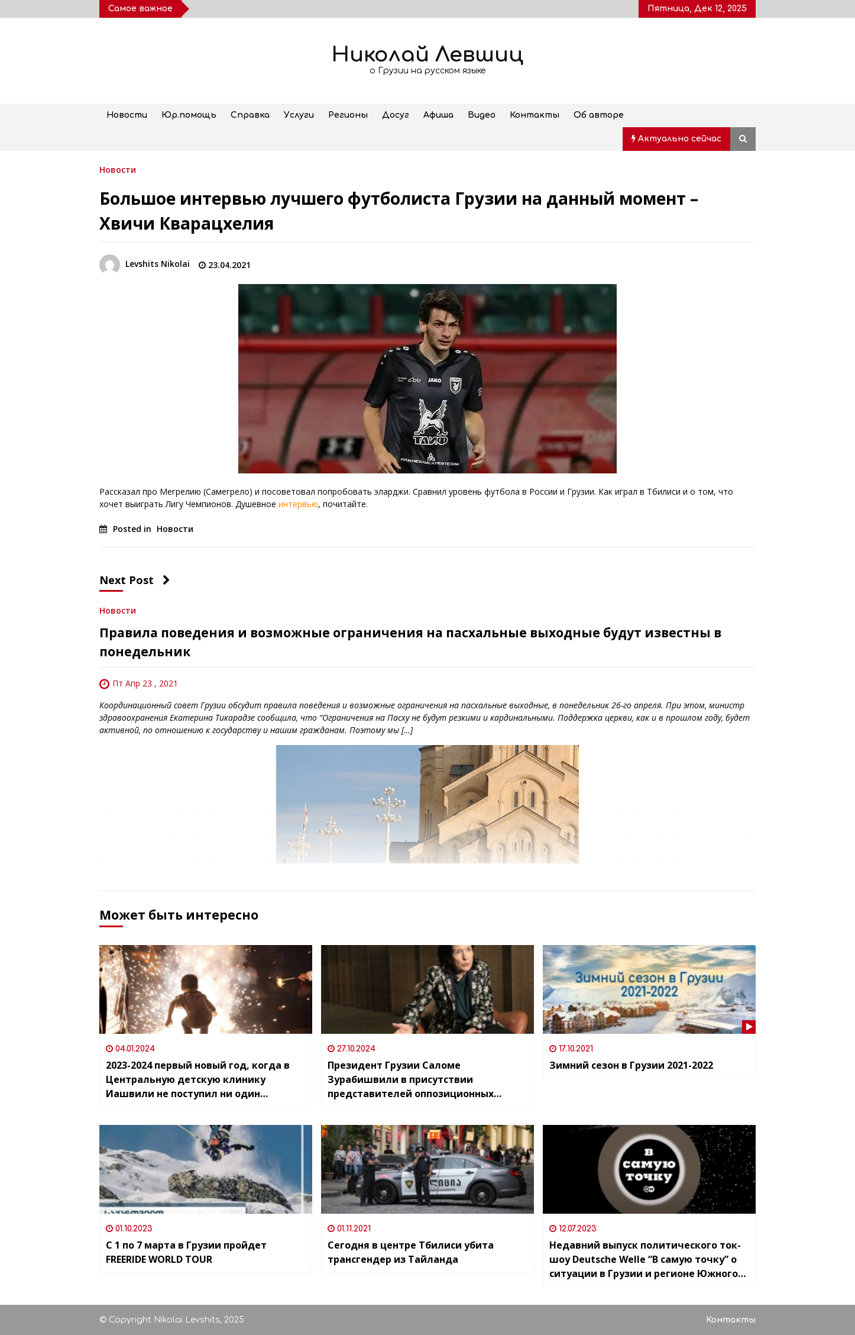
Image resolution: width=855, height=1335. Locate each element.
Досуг (395, 115)
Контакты (534, 115)
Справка (250, 115)
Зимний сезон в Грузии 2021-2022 (631, 1065)
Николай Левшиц (427, 54)
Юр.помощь (188, 115)
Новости (126, 115)
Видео (481, 115)
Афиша (438, 115)
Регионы (348, 115)
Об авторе (599, 115)
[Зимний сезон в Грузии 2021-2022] (649, 989)
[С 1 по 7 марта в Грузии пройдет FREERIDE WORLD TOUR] (205, 1169)
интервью (297, 504)
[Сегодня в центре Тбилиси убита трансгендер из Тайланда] (427, 1169)
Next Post (134, 580)
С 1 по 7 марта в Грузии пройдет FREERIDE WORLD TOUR (186, 1252)
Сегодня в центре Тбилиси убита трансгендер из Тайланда (411, 1252)
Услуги (299, 115)
